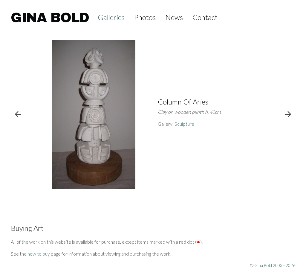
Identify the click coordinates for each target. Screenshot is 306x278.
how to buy (38, 254)
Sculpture (184, 124)
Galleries (111, 17)
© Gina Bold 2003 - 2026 (272, 265)
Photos (145, 17)
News (174, 17)
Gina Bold (50, 17)
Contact (205, 17)
